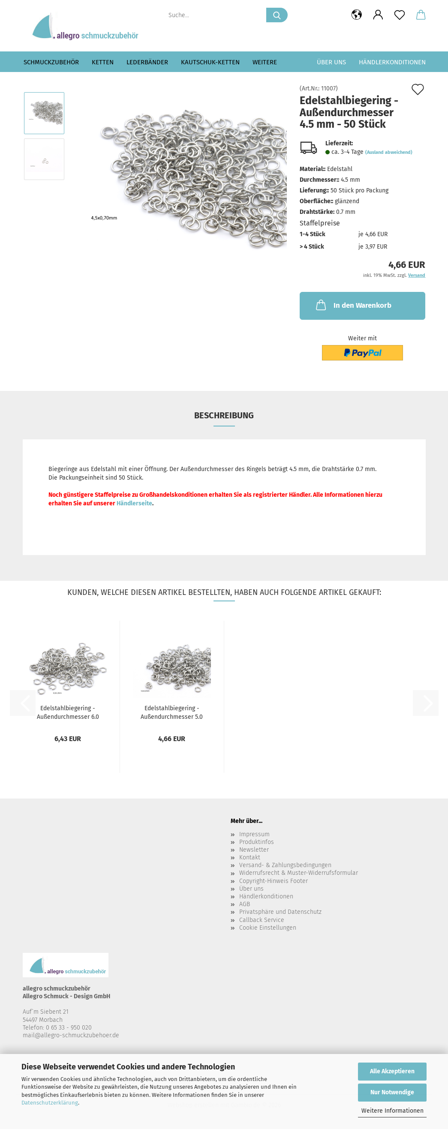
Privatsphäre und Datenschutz (280, 912)
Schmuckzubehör (51, 62)
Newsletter (254, 849)
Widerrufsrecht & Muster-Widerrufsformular (298, 873)
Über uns (331, 62)
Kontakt (249, 857)
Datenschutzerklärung (49, 1102)
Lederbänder (147, 62)
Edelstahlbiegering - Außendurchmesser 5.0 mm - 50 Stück (172, 712)
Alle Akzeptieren (392, 1071)
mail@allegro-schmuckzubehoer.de (71, 1035)
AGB (244, 904)
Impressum (254, 834)
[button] (356, 15)
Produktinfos (256, 842)
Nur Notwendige (392, 1092)
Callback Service (261, 920)
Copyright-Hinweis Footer (273, 881)
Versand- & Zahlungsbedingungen (285, 865)
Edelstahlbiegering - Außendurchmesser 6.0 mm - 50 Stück (68, 712)
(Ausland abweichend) (388, 152)
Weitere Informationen (392, 1110)
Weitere (265, 62)
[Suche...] (277, 15)
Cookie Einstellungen (267, 927)
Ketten (103, 62)
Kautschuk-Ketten (210, 62)
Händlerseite (134, 503)
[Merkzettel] (399, 15)
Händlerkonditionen (392, 62)
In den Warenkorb (352, 305)
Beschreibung (224, 415)
